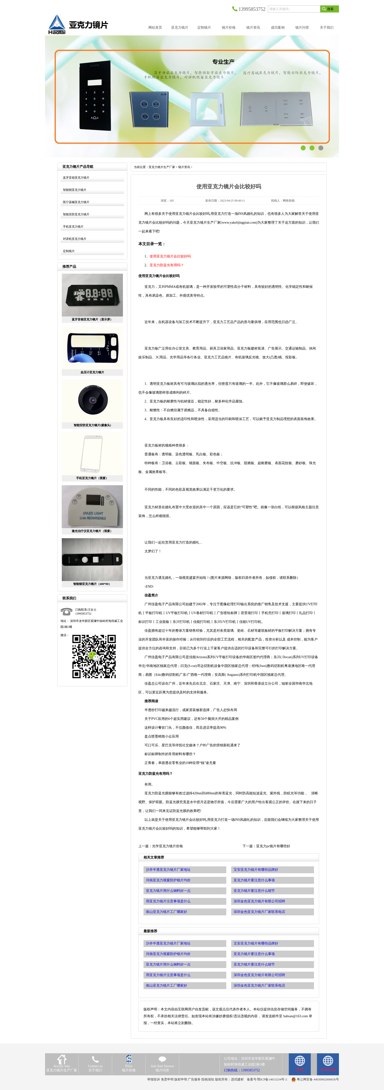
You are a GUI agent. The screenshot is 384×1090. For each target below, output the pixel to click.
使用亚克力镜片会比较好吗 (170, 256)
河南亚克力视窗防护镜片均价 (168, 954)
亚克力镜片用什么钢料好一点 (168, 964)
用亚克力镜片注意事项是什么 (168, 975)
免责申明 (167, 1079)
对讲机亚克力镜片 (74, 239)
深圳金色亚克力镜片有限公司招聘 (259, 975)
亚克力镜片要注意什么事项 (254, 954)
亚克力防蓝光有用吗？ (167, 265)
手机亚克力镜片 (73, 226)
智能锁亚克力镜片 (74, 190)
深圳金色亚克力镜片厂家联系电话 (259, 985)
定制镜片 (69, 251)
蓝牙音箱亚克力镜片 (76, 177)
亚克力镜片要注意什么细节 (254, 964)
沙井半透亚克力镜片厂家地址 (168, 943)
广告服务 (194, 1079)
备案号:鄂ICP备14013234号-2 (267, 1079)
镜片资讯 (184, 167)
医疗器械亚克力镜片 (76, 202)
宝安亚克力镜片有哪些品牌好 (256, 943)
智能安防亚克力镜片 (76, 214)
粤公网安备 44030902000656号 (318, 1079)
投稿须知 (207, 1079)
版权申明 (180, 1079)
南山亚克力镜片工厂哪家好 (166, 985)
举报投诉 (153, 1079)
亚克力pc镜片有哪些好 (273, 846)
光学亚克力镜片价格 (167, 846)
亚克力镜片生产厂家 (162, 167)
